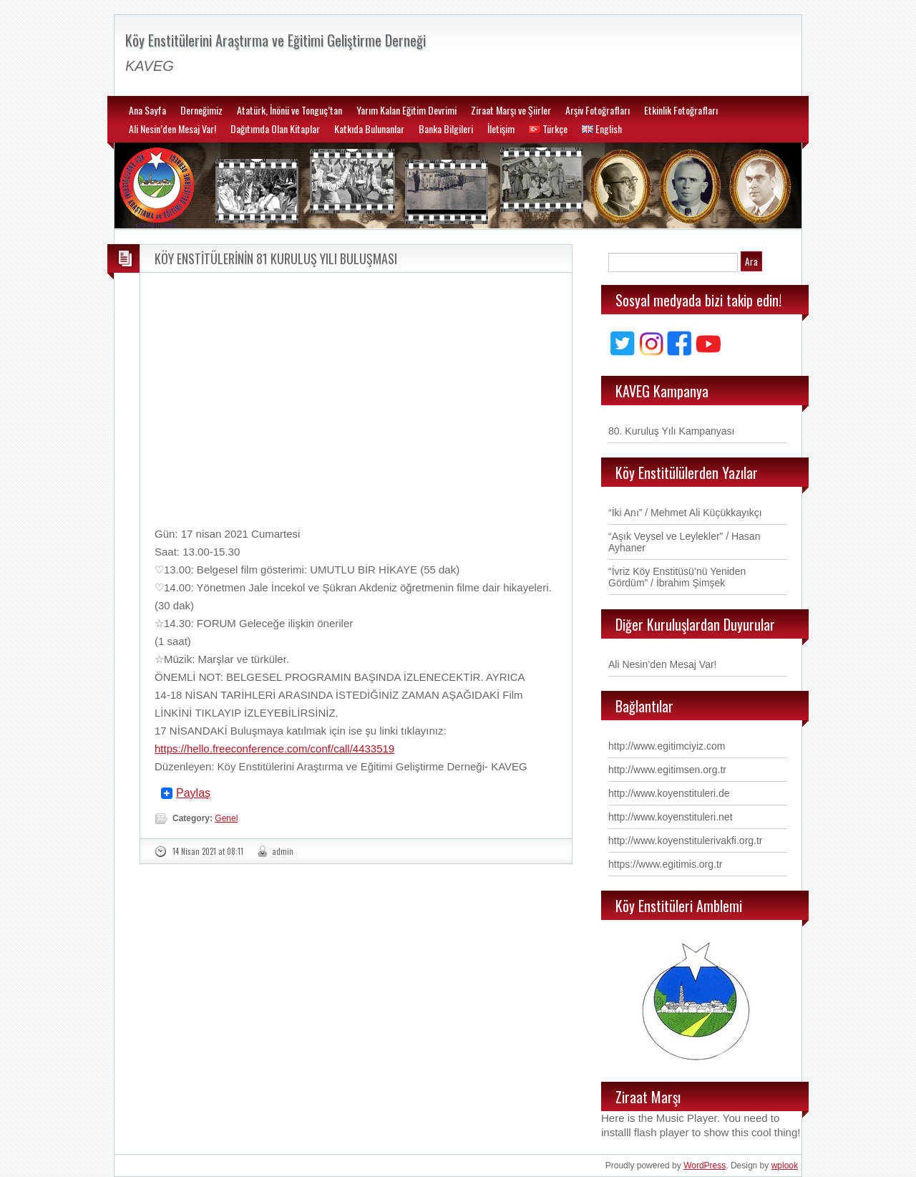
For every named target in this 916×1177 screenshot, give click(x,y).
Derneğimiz (201, 109)
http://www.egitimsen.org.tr (667, 769)
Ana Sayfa (147, 109)
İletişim (501, 128)
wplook (784, 1166)
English (602, 128)
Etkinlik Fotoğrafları (681, 109)
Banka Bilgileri (446, 128)
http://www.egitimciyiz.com (666, 746)
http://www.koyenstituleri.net (670, 817)
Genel (226, 818)
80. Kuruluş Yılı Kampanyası (671, 431)
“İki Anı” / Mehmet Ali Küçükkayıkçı (685, 512)
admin (282, 851)
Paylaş (193, 793)
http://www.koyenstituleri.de (669, 793)
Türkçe (548, 128)
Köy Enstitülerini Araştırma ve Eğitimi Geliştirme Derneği (275, 40)
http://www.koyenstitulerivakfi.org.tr (685, 840)
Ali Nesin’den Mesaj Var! (172, 128)
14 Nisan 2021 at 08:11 (207, 851)
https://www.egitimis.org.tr (665, 864)
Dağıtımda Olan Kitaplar (275, 128)
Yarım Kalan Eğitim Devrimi (406, 109)
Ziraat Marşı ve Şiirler (511, 109)
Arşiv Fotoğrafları (597, 109)
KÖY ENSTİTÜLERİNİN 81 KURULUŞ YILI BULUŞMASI (276, 258)
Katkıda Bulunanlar (369, 128)
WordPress (704, 1166)
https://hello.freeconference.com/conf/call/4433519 (274, 748)
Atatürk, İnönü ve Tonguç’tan (289, 109)
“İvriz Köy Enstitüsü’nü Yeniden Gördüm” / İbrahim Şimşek (677, 577)
